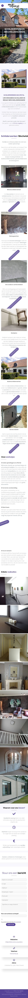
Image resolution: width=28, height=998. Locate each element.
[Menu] (2, 5)
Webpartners (17, 994)
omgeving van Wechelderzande (13, 114)
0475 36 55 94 (14, 953)
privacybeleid (17, 922)
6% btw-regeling (17, 123)
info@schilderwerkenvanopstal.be (14, 942)
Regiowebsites (14, 996)
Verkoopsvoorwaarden (7, 994)
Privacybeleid (9, 992)
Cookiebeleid (17, 992)
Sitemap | (24, 994)
